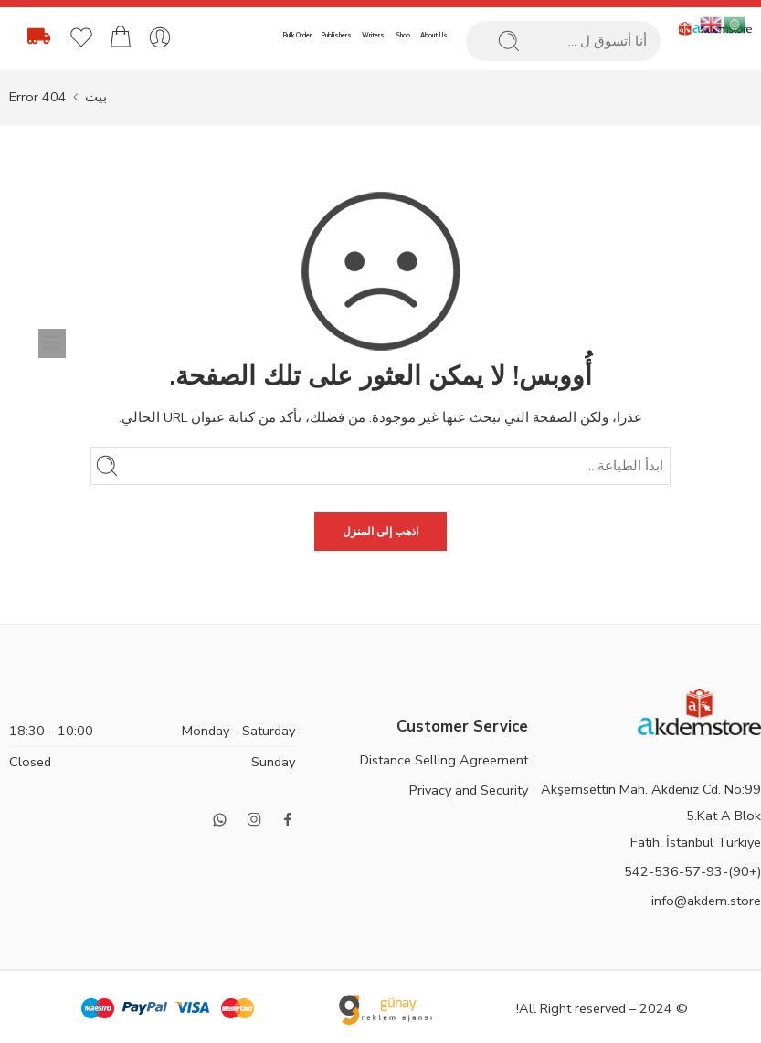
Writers (373, 35)
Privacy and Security (468, 790)
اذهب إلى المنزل (380, 531)
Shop (403, 35)
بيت (96, 97)
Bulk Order (297, 35)
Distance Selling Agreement (444, 760)
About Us (434, 35)
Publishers (337, 35)
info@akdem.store (706, 900)
